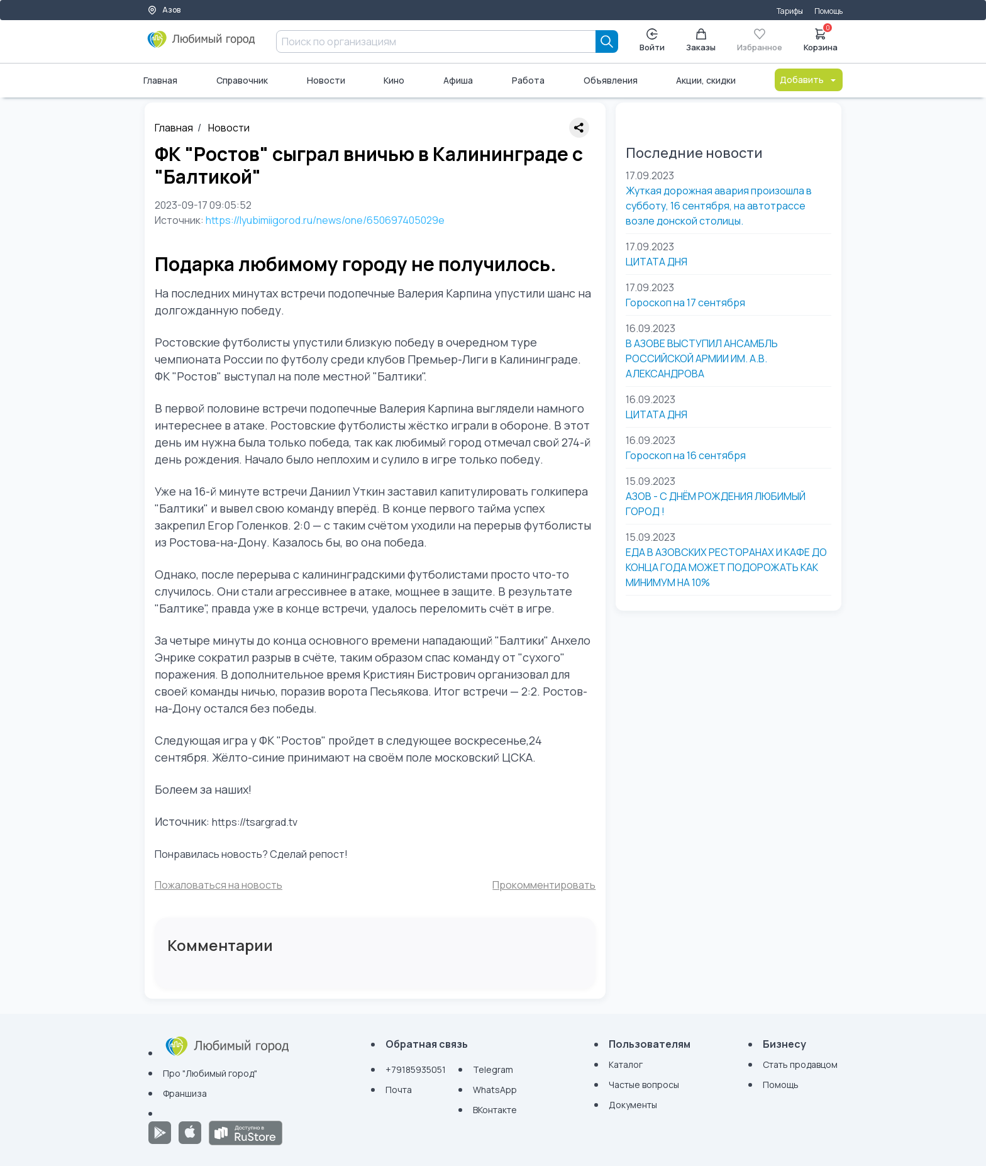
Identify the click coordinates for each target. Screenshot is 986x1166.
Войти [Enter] (652, 40)
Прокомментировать (543, 885)
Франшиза (185, 1093)
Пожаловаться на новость (218, 885)
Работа (528, 80)
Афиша (458, 80)
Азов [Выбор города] (163, 9)
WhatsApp (495, 1090)
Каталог (626, 1064)
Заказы (701, 40)
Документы (633, 1105)
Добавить (809, 80)
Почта (398, 1090)
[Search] (606, 41)
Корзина (821, 39)
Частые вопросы (644, 1085)
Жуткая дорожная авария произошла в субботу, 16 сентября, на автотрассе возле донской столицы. (719, 206)
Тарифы (790, 11)
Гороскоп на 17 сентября (685, 302)
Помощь (828, 11)
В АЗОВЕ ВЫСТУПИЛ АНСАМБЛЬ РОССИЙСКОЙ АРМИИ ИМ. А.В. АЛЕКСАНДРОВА (702, 358)
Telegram (493, 1069)
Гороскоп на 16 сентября (686, 455)
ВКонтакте (495, 1110)
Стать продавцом (800, 1064)
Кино (394, 80)
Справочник (242, 80)
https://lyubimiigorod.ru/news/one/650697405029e (325, 220)
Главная (160, 80)
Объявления (611, 80)
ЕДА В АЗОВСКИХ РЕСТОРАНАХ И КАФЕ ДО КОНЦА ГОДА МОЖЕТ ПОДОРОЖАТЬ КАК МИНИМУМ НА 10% (726, 567)
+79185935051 (415, 1069)
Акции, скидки (706, 80)
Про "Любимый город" (210, 1073)
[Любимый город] (201, 44)
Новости (326, 80)
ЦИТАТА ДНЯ (656, 262)
